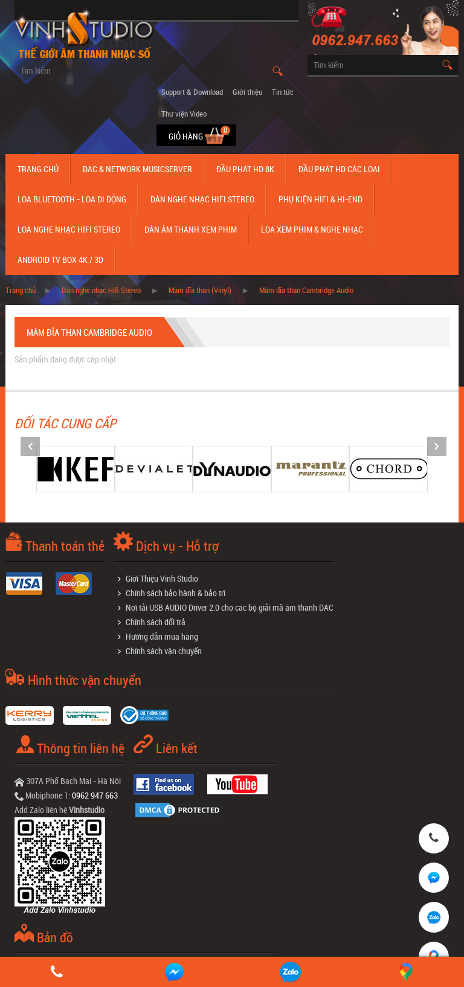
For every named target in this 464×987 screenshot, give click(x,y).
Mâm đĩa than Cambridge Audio (306, 290)
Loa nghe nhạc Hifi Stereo (69, 229)
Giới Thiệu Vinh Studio (162, 578)
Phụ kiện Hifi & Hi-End (320, 199)
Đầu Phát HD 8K (245, 169)
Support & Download (192, 91)
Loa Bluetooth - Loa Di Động (72, 199)
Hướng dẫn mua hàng (162, 636)
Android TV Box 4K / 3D (60, 259)
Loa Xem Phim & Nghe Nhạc (312, 229)
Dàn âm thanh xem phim (190, 229)
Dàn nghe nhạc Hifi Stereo (202, 199)
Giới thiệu (247, 91)
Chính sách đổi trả (155, 622)
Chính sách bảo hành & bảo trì (175, 593)
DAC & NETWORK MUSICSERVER (137, 169)
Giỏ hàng (187, 136)
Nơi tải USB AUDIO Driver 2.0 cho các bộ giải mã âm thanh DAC (230, 607)
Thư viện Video (184, 113)
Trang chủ (38, 169)
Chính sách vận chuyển (164, 651)
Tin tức (283, 91)
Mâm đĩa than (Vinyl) (200, 290)
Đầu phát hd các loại (339, 169)
